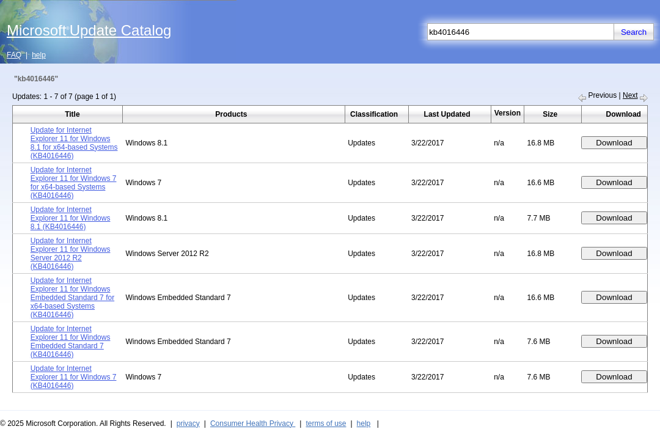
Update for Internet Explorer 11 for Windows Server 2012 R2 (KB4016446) (71, 254)
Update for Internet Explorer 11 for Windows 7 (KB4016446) (74, 377)
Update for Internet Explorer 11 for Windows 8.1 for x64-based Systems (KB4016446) (74, 143)
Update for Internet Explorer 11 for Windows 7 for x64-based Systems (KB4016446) (74, 183)
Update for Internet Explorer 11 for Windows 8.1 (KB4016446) (71, 218)
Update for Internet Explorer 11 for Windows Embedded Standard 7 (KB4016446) (71, 341)
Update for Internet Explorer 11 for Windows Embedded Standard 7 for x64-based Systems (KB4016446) (72, 297)
